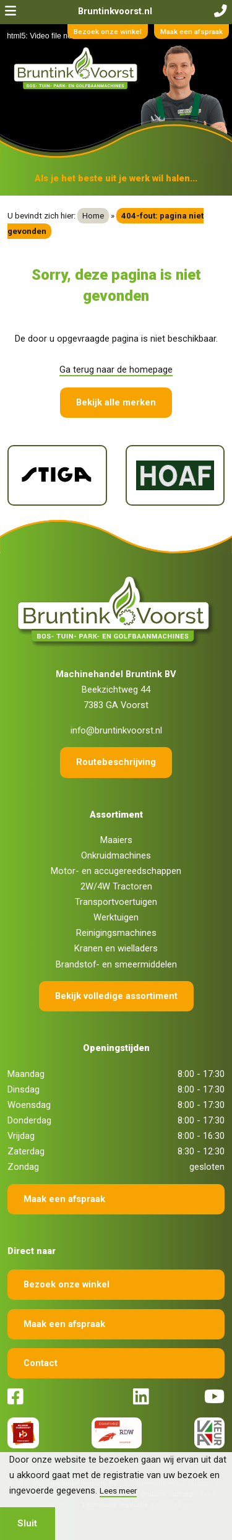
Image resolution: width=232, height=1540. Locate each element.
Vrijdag (21, 1135)
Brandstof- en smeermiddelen (116, 964)
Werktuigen (116, 917)
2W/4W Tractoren (116, 886)
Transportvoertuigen (116, 901)
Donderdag (29, 1120)
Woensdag (29, 1104)
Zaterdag (26, 1151)
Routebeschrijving (116, 762)
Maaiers (116, 840)
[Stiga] (57, 475)
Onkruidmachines (116, 855)
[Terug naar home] (77, 69)
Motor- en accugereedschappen (116, 870)
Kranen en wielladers (116, 948)
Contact (41, 1363)
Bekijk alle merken (116, 402)
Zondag (23, 1166)
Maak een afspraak (191, 31)
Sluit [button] (27, 1523)
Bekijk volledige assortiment (116, 995)
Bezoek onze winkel (108, 31)
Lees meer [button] (118, 1490)
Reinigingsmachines (116, 932)
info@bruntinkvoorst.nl (116, 730)
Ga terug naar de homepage (116, 369)
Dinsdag (23, 1089)
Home (93, 215)
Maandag (26, 1073)
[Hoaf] (175, 475)
